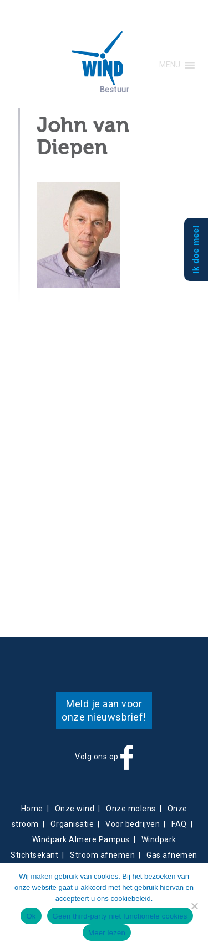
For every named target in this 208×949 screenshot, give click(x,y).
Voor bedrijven (132, 824)
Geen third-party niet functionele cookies (120, 916)
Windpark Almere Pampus (81, 839)
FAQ (179, 824)
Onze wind (75, 808)
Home (32, 808)
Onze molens (131, 808)
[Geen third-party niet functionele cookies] (194, 905)
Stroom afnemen (102, 855)
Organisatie (72, 824)
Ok (30, 916)
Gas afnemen (171, 855)
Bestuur (115, 89)
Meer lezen (106, 933)
